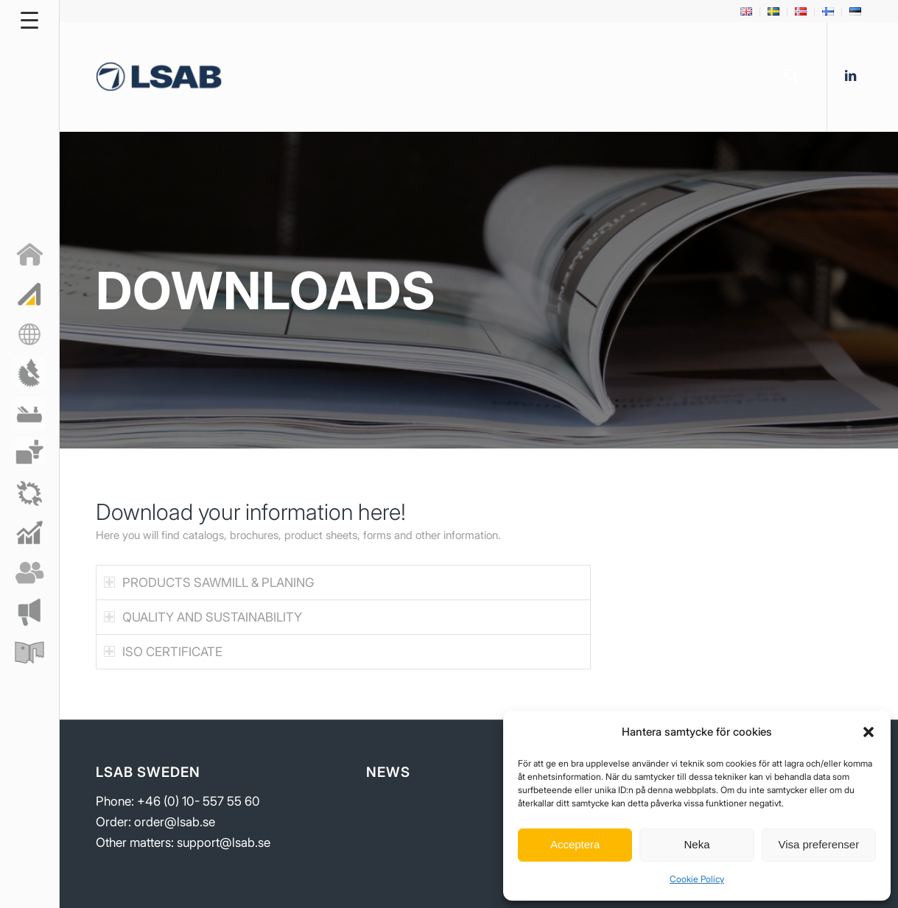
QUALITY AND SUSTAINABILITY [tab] (203, 617)
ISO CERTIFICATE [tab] (163, 651)
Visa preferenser (818, 844)
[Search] (791, 76)
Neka (696, 844)
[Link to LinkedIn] (850, 76)
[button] (868, 732)
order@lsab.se (174, 821)
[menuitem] (746, 11)
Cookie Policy (697, 878)
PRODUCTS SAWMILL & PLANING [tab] (209, 582)
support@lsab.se (223, 842)
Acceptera (575, 844)
